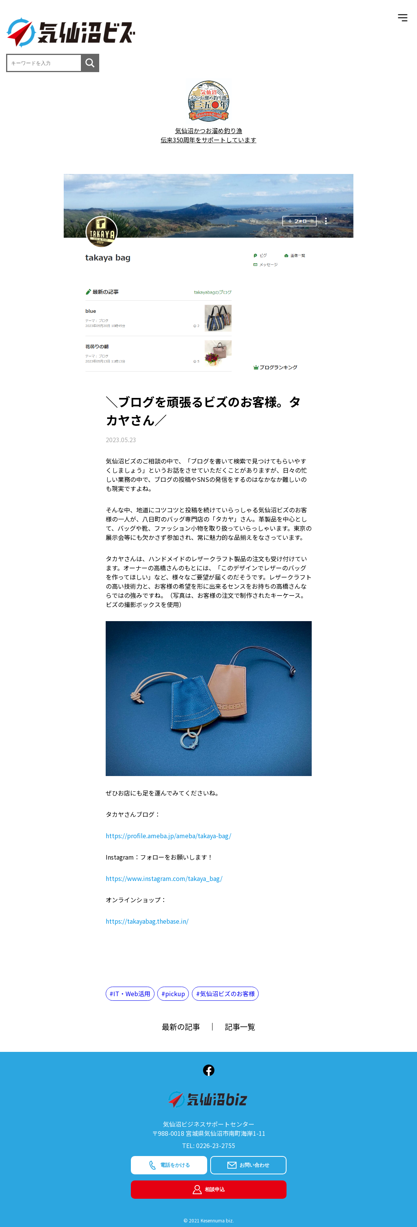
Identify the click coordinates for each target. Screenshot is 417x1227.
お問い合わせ (248, 1165)
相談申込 (209, 1189)
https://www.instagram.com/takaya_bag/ (164, 878)
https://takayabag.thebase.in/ (147, 921)
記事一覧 (240, 1027)
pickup (175, 993)
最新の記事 (181, 1027)
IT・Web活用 (131, 993)
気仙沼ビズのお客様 (227, 993)
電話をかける (169, 1165)
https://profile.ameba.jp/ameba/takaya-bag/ (168, 835)
